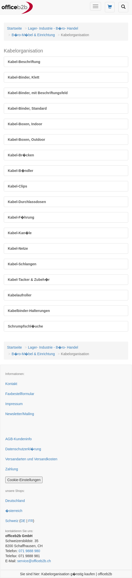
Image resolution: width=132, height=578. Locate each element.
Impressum (14, 404)
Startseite (14, 28)
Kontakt (11, 384)
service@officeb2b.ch (34, 561)
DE (23, 521)
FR (30, 521)
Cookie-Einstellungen (23, 480)
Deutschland (15, 501)
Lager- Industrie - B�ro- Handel (53, 28)
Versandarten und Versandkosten (31, 459)
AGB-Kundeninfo (18, 439)
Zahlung (11, 469)
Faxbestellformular (19, 394)
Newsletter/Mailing (19, 414)
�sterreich (13, 511)
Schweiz (11, 521)
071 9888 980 (29, 551)
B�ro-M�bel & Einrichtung (33, 35)
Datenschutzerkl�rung (23, 449)
